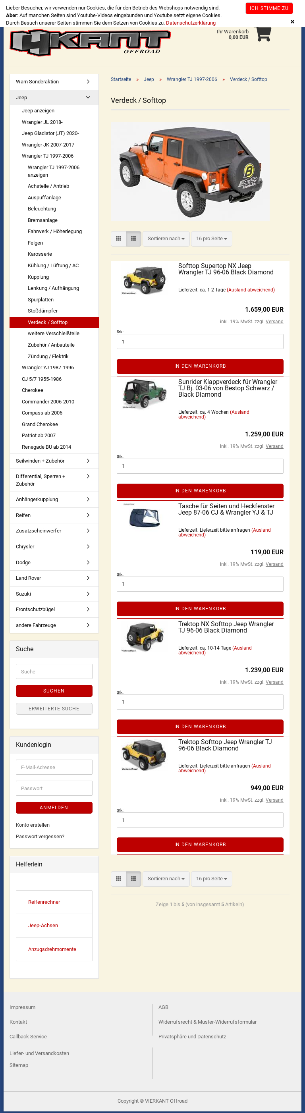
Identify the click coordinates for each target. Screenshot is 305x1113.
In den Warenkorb (200, 367)
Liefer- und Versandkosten (39, 1055)
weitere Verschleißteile (53, 335)
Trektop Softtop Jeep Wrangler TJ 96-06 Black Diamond (225, 747)
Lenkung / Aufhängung (53, 290)
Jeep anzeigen (38, 112)
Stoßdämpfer (43, 312)
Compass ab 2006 (42, 414)
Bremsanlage (43, 222)
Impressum (22, 1009)
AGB (163, 1009)
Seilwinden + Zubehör (40, 462)
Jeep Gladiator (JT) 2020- (50, 135)
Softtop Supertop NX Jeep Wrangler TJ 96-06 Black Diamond (226, 271)
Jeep (21, 99)
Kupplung (38, 279)
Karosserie (40, 255)
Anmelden (54, 809)
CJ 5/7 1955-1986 (42, 381)
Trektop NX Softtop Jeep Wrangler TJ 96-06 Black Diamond (226, 629)
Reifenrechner (44, 904)
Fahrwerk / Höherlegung (55, 233)
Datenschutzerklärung (191, 23)
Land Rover (28, 580)
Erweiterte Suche (54, 710)
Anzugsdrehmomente (52, 951)
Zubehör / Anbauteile (51, 346)
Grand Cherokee (40, 426)
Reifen (23, 517)
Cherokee (32, 392)
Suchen (54, 692)
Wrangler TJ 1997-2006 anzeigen (53, 172)
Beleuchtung (42, 210)
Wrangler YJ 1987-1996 (48, 369)
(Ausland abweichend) (251, 291)
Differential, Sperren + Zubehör (40, 481)
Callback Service (28, 1038)
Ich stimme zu (269, 8)
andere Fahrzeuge (36, 627)
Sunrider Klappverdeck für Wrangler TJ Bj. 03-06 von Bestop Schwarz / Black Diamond (227, 390)
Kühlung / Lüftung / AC (53, 267)
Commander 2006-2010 (48, 403)
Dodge (23, 564)
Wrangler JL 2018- (42, 124)
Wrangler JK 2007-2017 (48, 146)
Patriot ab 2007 (39, 437)
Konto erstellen (33, 826)
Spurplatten (41, 301)
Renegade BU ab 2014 (46, 448)
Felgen (35, 244)
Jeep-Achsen (43, 927)
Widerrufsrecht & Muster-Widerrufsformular (207, 1023)
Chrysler (25, 548)
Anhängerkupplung (37, 501)
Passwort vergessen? (40, 838)
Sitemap (19, 1067)
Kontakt (18, 1023)
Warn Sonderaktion (37, 83)
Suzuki (23, 595)
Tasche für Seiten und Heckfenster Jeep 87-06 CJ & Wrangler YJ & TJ (226, 511)
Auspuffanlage (44, 199)
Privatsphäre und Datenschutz (192, 1038)
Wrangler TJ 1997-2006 (47, 157)
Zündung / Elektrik (48, 358)
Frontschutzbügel (35, 611)
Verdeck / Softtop (48, 324)
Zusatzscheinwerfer (38, 532)
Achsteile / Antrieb (48, 188)
